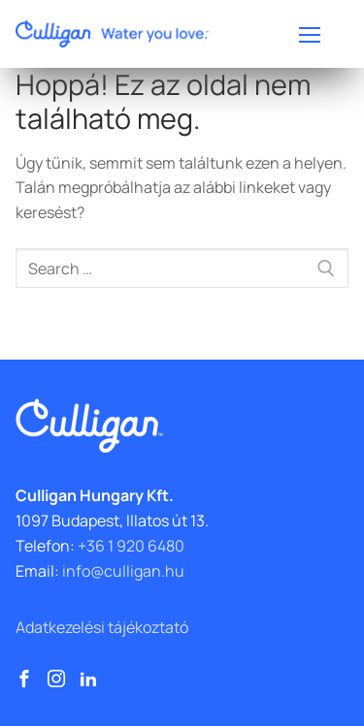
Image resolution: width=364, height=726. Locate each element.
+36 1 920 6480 (131, 545)
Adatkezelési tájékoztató (102, 627)
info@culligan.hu (123, 571)
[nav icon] (310, 34)
